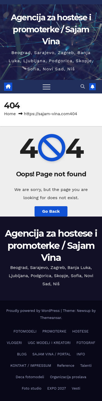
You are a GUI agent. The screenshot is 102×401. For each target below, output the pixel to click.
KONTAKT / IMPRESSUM (30, 366)
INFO (81, 354)
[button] (83, 86)
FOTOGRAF (85, 343)
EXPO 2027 (56, 388)
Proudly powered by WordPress (33, 311)
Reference (66, 366)
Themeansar (50, 318)
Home (10, 113)
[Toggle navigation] (46, 86)
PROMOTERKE (54, 331)
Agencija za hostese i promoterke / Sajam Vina (51, 29)
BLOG (22, 354)
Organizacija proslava (68, 377)
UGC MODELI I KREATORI (49, 343)
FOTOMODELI (25, 331)
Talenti (86, 366)
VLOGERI (14, 343)
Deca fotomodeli (30, 377)
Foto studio (31, 388)
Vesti (76, 388)
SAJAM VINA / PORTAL (51, 354)
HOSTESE (80, 331)
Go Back (51, 211)
